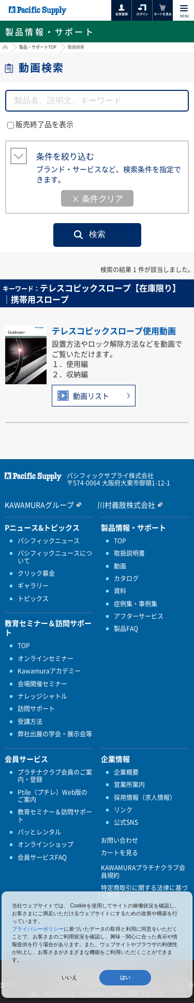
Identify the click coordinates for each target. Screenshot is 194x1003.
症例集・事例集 (135, 603)
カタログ (126, 578)
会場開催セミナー (42, 683)
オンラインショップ (45, 844)
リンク (123, 809)
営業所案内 (129, 784)
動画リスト (91, 395)
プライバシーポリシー (38, 929)
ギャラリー (33, 585)
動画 (120, 566)
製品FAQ (126, 628)
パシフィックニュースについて (55, 557)
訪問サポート (36, 708)
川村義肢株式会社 (126, 504)
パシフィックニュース (49, 540)
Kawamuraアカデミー (49, 671)
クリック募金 (36, 573)
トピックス (33, 598)
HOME (4, 48)
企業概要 (126, 772)
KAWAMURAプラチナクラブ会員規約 (143, 871)
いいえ (69, 977)
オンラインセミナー (45, 658)
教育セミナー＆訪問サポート (55, 815)
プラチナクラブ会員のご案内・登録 (55, 776)
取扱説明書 (129, 553)
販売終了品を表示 (40, 124)
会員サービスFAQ (42, 857)
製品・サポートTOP (37, 47)
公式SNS (126, 822)
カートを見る (119, 852)
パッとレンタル (39, 832)
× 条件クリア (97, 198)
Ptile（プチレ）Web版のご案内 (52, 796)
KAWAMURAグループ (39, 504)
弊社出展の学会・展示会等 (55, 734)
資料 (120, 590)
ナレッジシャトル (42, 696)
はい (125, 977)
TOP (24, 645)
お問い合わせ (119, 840)
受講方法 (30, 721)
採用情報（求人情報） (145, 797)
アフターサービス (138, 616)
